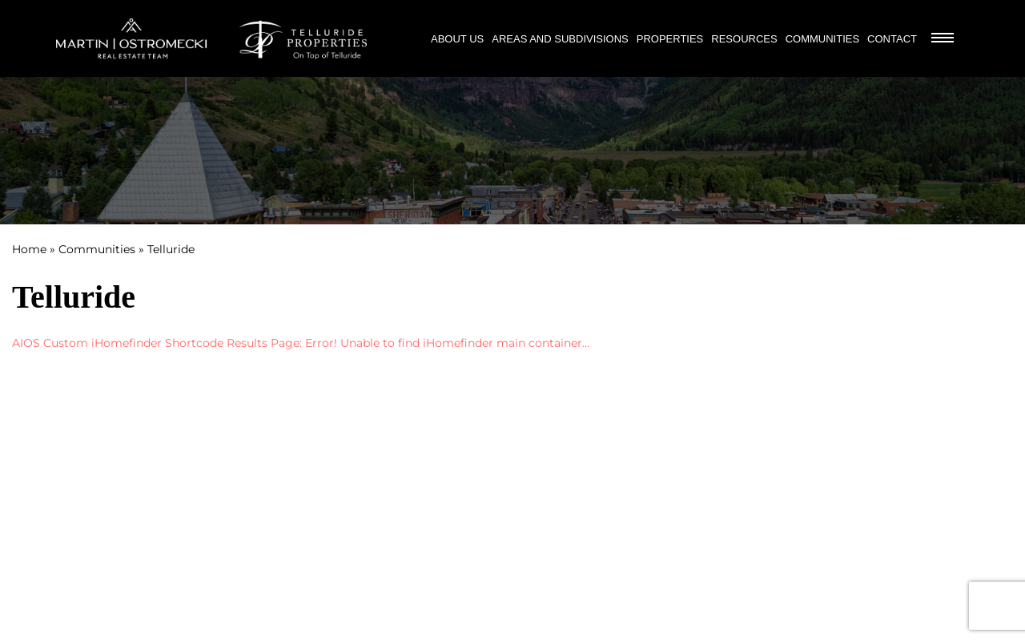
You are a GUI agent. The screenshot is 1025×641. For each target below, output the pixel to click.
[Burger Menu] (942, 39)
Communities (822, 39)
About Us (457, 39)
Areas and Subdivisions (560, 39)
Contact (892, 39)
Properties (670, 39)
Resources (744, 39)
